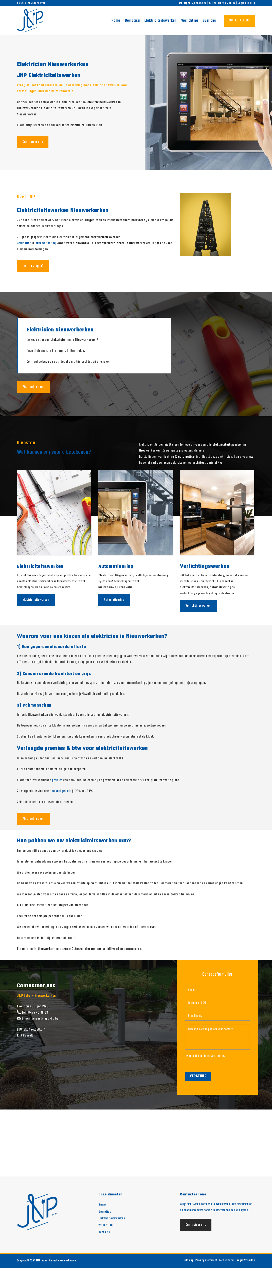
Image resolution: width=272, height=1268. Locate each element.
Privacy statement (206, 1260)
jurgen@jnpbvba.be (45, 1018)
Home (116, 21)
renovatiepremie (60, 791)
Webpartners (227, 1260)
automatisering (45, 243)
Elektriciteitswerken (160, 21)
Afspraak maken (33, 387)
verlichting (24, 243)
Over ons (209, 21)
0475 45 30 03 (38, 1012)
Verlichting (189, 21)
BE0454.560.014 (35, 1029)
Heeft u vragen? (33, 266)
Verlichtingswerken (198, 606)
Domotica (132, 21)
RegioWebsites (246, 1260)
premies (57, 780)
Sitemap (189, 1260)
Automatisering (114, 600)
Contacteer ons (33, 142)
